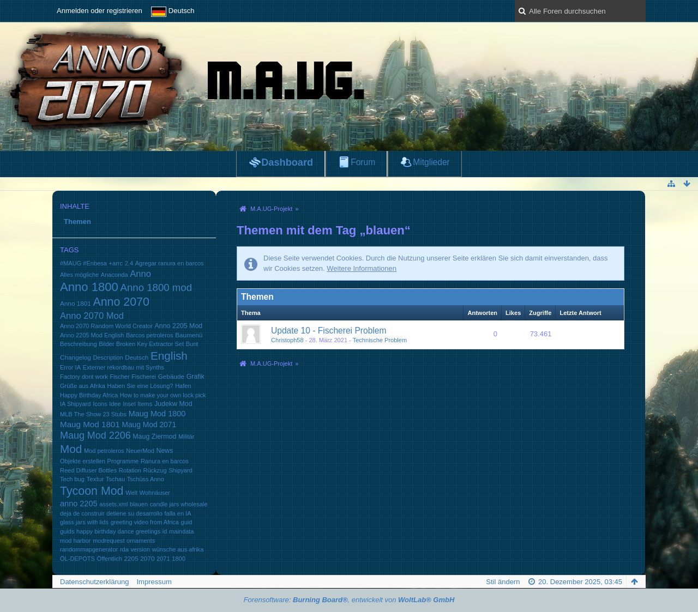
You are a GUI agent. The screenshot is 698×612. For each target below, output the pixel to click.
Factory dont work (84, 376)
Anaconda (114, 274)
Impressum (153, 582)
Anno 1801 (75, 303)
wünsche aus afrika (178, 549)
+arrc (116, 263)
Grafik (195, 376)
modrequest (108, 540)
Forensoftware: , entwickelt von (349, 600)
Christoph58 (287, 340)
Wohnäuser (155, 492)
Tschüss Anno (145, 479)
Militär (186, 436)
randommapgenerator (89, 549)
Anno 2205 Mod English (92, 335)
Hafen (183, 386)
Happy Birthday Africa (89, 395)
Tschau (115, 479)
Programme (123, 461)
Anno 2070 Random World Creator (106, 326)
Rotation (130, 470)
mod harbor (75, 540)
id (165, 531)
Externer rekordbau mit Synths (123, 367)
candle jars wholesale (179, 504)
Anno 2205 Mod (179, 326)
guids (67, 531)
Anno (140, 274)
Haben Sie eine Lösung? (140, 386)
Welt (131, 492)
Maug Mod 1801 (90, 424)
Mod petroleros (104, 450)
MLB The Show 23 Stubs (93, 414)
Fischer (119, 376)
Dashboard (287, 162)
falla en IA (177, 513)
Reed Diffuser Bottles (88, 470)
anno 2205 (79, 503)
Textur (95, 478)
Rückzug (155, 470)
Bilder (106, 344)
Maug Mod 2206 (95, 435)
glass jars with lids (84, 522)
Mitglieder (431, 162)
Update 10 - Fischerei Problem (328, 330)
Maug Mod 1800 (157, 413)
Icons (100, 404)
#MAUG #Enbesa (83, 263)
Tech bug (72, 479)
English (169, 355)
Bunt (192, 344)
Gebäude (171, 376)
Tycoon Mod (92, 491)
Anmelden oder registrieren (99, 11)
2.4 (129, 263)
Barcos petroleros (149, 335)
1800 (178, 558)
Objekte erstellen (82, 461)
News (164, 451)
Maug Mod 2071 (149, 424)
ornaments (141, 540)
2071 (163, 558)
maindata (181, 531)
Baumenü (188, 334)
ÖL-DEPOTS (77, 558)
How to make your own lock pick (163, 395)
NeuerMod (140, 450)
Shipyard (180, 470)
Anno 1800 (89, 287)
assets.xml (113, 504)
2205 (131, 558)
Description (108, 357)
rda (124, 549)
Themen (77, 221)
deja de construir (82, 513)
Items (144, 404)
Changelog (75, 357)
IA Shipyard (75, 404)
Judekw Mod (173, 404)
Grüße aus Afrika (82, 386)
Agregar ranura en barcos (169, 263)
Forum (363, 162)
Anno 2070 (121, 301)
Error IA (70, 367)
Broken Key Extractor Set (150, 344)
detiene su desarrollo (134, 513)
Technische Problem (380, 340)
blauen (139, 504)
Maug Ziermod (154, 436)
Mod (71, 449)
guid (186, 522)
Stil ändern (503, 582)
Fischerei (143, 376)
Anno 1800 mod (156, 287)
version (140, 549)
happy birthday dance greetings (118, 531)
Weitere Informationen (361, 268)
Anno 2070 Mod (92, 316)
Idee (115, 404)
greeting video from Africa (145, 522)
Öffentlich (109, 558)
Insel (129, 404)
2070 (147, 558)
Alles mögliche (79, 274)
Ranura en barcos (165, 461)
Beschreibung (78, 344)
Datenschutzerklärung (94, 582)
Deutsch (136, 357)
